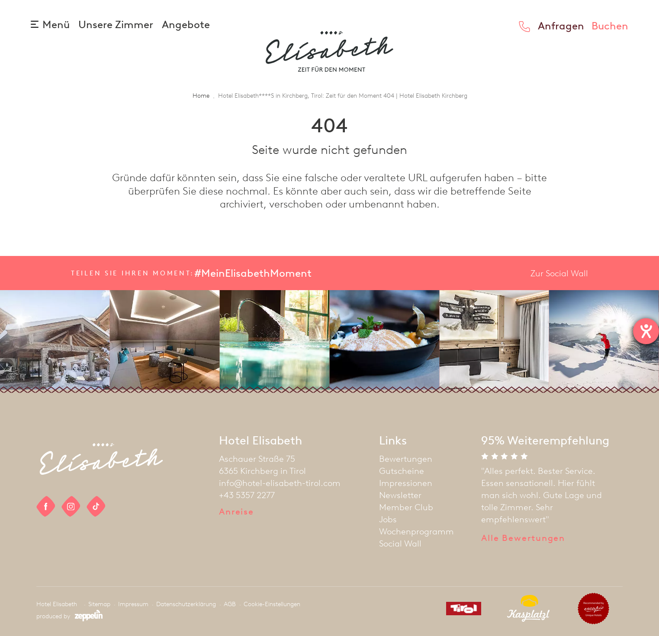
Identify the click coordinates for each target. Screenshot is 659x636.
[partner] (460, 610)
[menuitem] (416, 459)
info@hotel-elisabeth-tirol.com (280, 483)
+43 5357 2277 (247, 495)
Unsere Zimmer (116, 24)
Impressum (133, 604)
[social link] (45, 506)
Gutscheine (401, 471)
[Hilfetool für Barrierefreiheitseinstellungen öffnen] (646, 331)
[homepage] (329, 51)
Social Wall (400, 543)
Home (201, 95)
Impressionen (405, 483)
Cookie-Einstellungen (272, 604)
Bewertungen (405, 459)
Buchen (609, 25)
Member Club (406, 507)
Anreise (236, 511)
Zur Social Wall (559, 273)
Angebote (186, 24)
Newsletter (400, 495)
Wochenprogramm (416, 531)
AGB (230, 604)
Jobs (388, 519)
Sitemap (99, 604)
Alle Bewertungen (523, 538)
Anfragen (561, 25)
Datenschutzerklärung (186, 604)
